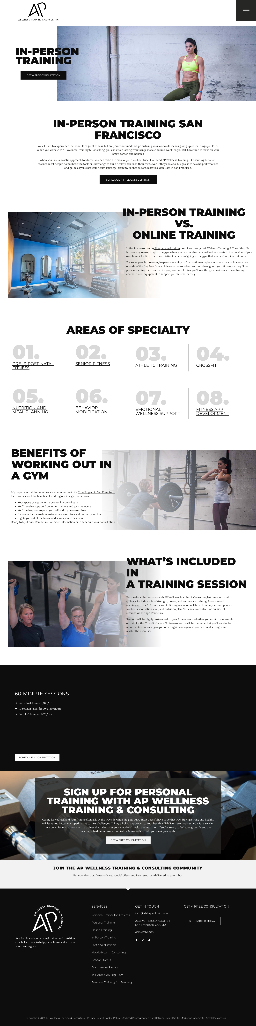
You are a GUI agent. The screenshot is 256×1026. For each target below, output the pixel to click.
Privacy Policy (95, 1018)
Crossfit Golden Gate (157, 167)
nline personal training (167, 248)
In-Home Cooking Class (107, 975)
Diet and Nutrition (103, 945)
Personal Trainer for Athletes (110, 915)
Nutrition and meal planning (30, 409)
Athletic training (156, 365)
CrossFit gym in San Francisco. (96, 492)
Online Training (101, 930)
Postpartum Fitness (104, 967)
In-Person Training (103, 937)
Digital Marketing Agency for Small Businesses (199, 1018)
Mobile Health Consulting (108, 952)
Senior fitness (92, 363)
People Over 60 (101, 960)
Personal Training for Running (111, 982)
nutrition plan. (173, 609)
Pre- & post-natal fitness (33, 365)
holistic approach (71, 160)
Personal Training (103, 922)
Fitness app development (212, 411)
